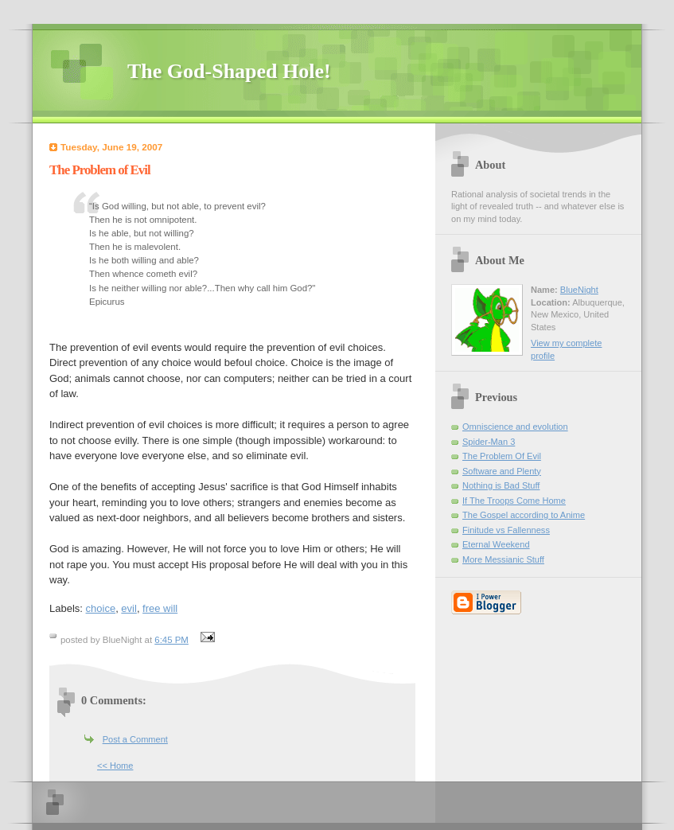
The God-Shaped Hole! (229, 71)
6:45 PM (171, 640)
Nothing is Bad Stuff (501, 485)
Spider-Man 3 (488, 441)
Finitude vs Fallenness (506, 530)
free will (159, 608)
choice (101, 608)
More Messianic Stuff (503, 559)
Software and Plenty (501, 471)
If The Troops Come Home (514, 500)
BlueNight (579, 289)
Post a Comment (135, 739)
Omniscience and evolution (515, 426)
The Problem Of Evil (501, 456)
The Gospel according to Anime (523, 515)
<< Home (115, 765)
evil (129, 608)
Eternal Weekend (496, 544)
